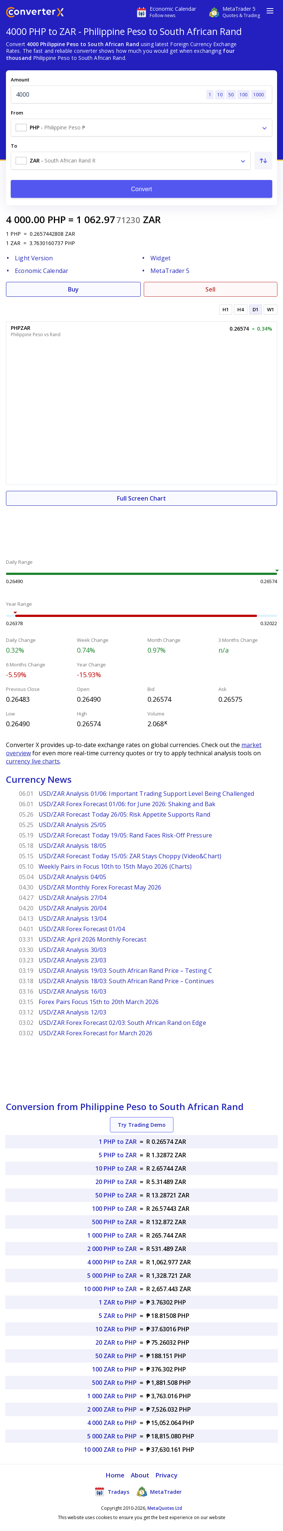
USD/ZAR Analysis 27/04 (72, 898)
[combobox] (141, 127)
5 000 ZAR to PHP (112, 1436)
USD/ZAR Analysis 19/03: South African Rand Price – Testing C (125, 970)
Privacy (166, 1475)
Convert (141, 189)
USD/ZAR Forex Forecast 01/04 (82, 929)
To (14, 145)
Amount (20, 79)
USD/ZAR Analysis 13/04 (72, 918)
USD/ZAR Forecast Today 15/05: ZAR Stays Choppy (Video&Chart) (130, 856)
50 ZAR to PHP (116, 1356)
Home (114, 1475)
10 (219, 94)
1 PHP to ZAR (118, 1142)
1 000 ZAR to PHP (112, 1396)
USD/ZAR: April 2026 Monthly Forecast (92, 939)
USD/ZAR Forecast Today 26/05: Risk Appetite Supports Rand (124, 814)
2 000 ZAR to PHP (112, 1409)
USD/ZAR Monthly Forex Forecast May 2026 (100, 887)
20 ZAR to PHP (116, 1342)
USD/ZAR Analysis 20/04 (72, 908)
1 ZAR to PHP (118, 1302)
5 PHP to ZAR (118, 1155)
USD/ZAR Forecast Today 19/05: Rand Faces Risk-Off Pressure (125, 835)
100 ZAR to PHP (114, 1369)
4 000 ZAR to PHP (112, 1423)
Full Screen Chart (141, 498)
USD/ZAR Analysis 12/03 (72, 1012)
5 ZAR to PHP (118, 1316)
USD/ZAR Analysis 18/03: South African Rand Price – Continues (126, 981)
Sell (210, 289)
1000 (258, 94)
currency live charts (33, 761)
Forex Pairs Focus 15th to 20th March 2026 (99, 1002)
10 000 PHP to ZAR (110, 1289)
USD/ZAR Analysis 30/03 (72, 950)
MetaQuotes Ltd (164, 1508)
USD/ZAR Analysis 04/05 (72, 877)
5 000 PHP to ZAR (112, 1275)
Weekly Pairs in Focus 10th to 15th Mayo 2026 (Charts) (115, 866)
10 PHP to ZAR (116, 1168)
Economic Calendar (41, 271)
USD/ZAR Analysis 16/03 (72, 991)
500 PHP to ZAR (114, 1222)
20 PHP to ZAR (116, 1182)
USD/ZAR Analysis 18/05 (72, 846)
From (17, 112)
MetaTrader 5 (169, 271)
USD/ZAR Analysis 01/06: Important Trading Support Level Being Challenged (146, 793)
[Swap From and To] (263, 161)
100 (243, 94)
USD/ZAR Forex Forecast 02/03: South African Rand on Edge (122, 1023)
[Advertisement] (141, 528)
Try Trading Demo (142, 1124)
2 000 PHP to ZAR (112, 1249)
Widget (160, 258)
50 (231, 94)
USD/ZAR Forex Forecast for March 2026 (95, 1033)
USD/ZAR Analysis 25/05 (72, 825)
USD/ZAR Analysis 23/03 (72, 960)
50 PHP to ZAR (116, 1195)
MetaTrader (159, 1491)
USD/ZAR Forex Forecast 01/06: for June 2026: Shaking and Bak (127, 804)
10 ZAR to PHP (116, 1329)
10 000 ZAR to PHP (110, 1449)
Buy (73, 289)
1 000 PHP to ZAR (112, 1235)
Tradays (111, 1491)
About (140, 1475)
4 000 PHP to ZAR (112, 1262)
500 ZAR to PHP (114, 1383)
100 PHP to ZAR (114, 1208)
